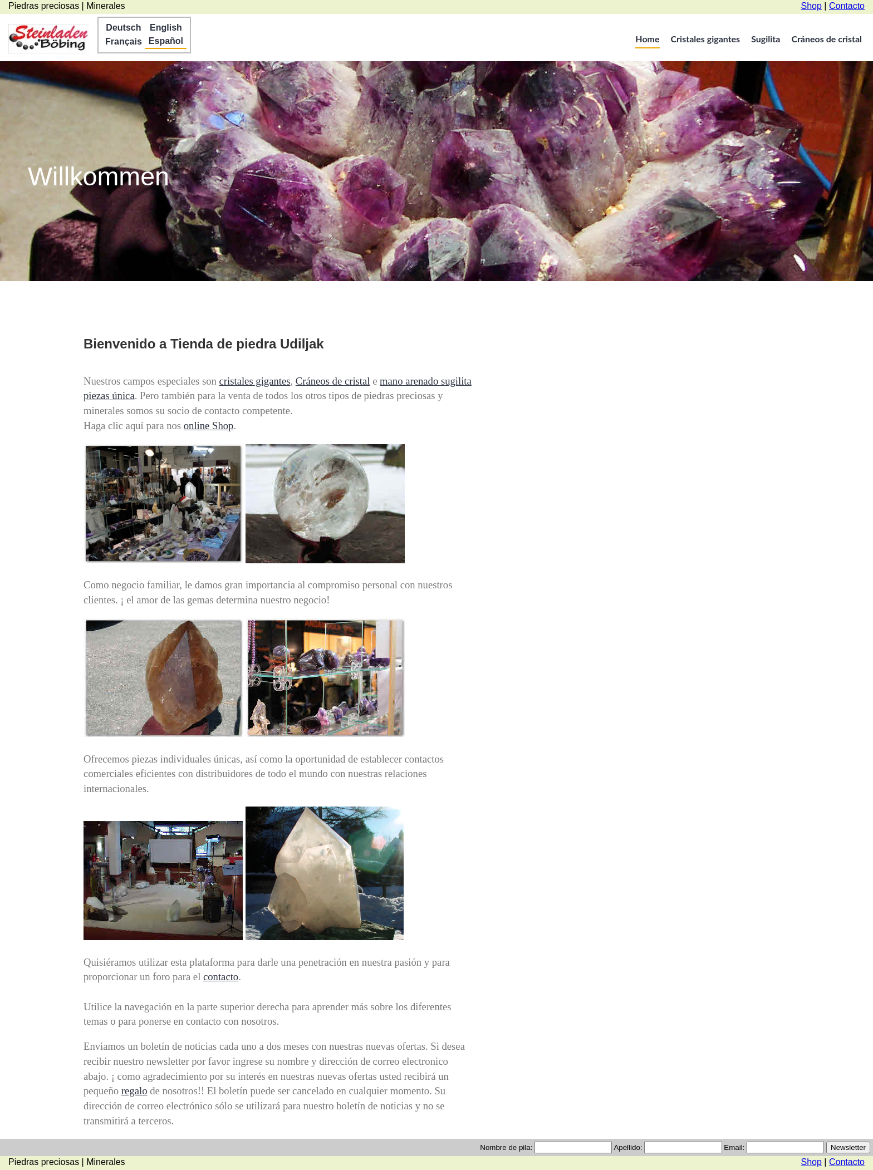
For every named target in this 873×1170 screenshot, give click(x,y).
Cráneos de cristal (826, 38)
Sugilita (765, 38)
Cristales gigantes (705, 38)
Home (647, 38)
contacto (220, 976)
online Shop (209, 425)
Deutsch (123, 27)
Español (166, 41)
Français (123, 41)
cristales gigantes (255, 381)
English (166, 27)
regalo (134, 1091)
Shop (811, 6)
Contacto (847, 6)
